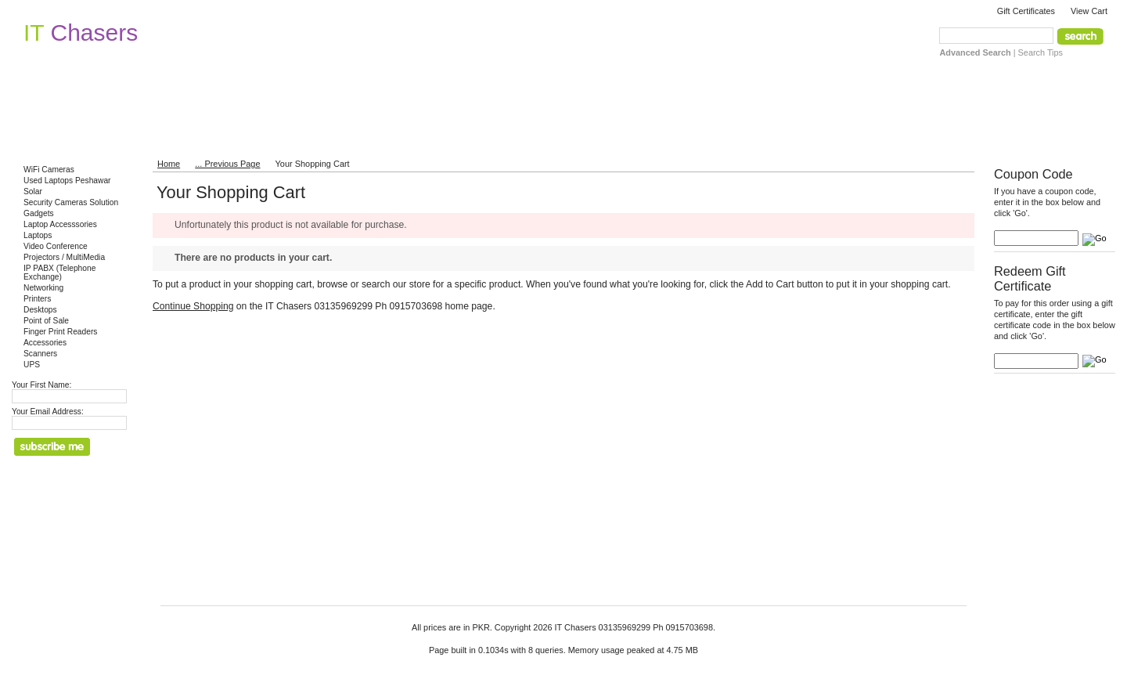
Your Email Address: (48, 411)
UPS (31, 364)
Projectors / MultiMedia (64, 257)
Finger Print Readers (60, 331)
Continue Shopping (193, 306)
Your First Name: (41, 385)
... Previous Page (227, 163)
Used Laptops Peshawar (67, 180)
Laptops (37, 235)
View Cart (1089, 11)
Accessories (45, 342)
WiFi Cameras (48, 169)
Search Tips (1040, 52)
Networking (43, 288)
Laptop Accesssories (60, 224)
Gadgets (38, 213)
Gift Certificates (1026, 11)
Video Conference (55, 246)
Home (168, 163)
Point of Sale (46, 320)
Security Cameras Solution (70, 202)
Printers (37, 298)
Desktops (40, 309)
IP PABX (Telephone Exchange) (59, 272)
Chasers (80, 32)
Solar (32, 191)
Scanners (40, 353)
